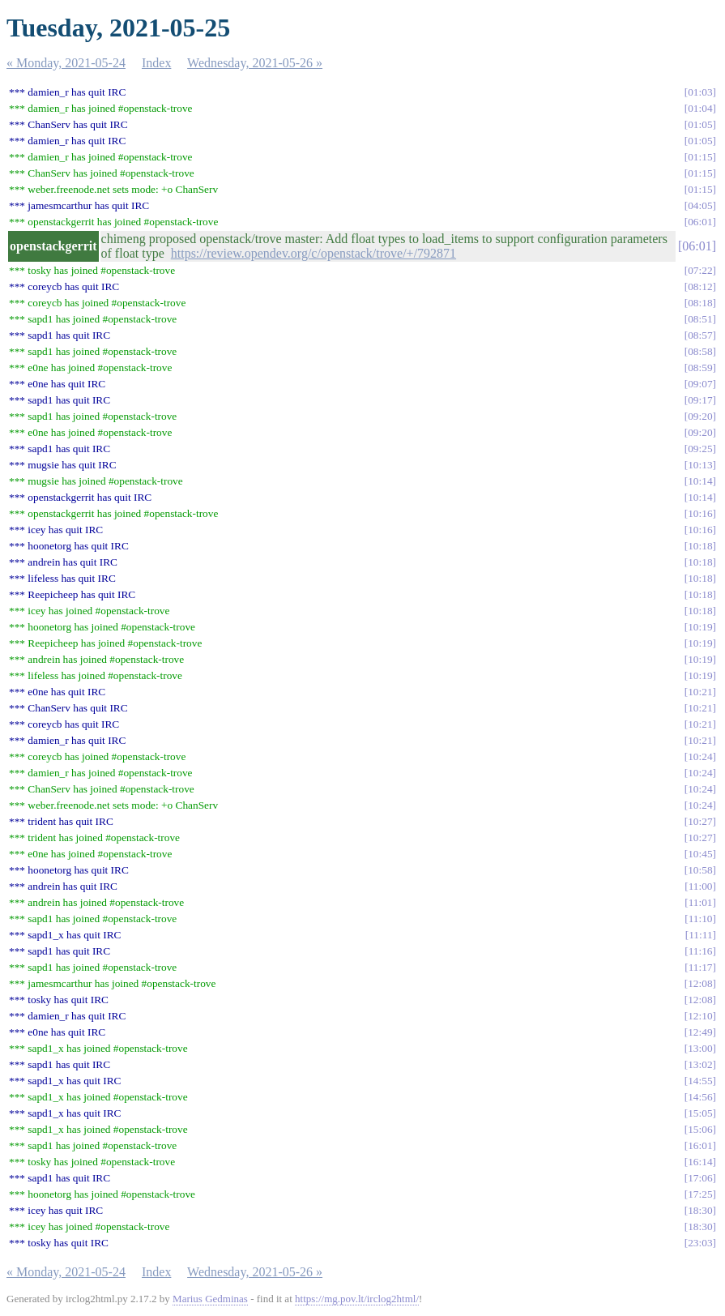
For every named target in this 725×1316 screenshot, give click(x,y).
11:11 (700, 935)
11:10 (701, 918)
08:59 (700, 367)
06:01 (700, 222)
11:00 (701, 886)
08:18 (700, 303)
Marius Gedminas (210, 1298)
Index (156, 63)
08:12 (700, 286)
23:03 (700, 1243)
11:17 (701, 967)
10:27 (700, 821)
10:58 (700, 870)
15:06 (700, 1129)
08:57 (700, 335)
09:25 (700, 448)
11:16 (701, 951)
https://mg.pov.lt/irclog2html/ (357, 1298)
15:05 (700, 1113)
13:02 (700, 1064)
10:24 (700, 756)
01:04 (700, 108)
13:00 (700, 1048)
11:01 (701, 902)
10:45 (700, 854)
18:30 (700, 1210)
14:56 (700, 1097)
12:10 (700, 1016)
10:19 (700, 627)
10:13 (700, 465)
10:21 (700, 692)
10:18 (700, 546)
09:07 (700, 384)
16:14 (700, 1162)
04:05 (700, 205)
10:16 (700, 513)
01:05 (700, 124)
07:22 (700, 270)
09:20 (700, 416)
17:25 (700, 1194)
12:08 (700, 983)
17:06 (700, 1178)
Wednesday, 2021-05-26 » (254, 63)
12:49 (700, 1032)
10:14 (700, 481)
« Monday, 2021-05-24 (66, 63)
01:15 (700, 157)
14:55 (700, 1081)
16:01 (700, 1145)
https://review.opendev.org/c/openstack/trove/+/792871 (313, 253)
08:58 (700, 351)
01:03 (700, 92)
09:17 (700, 400)
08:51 (700, 319)
